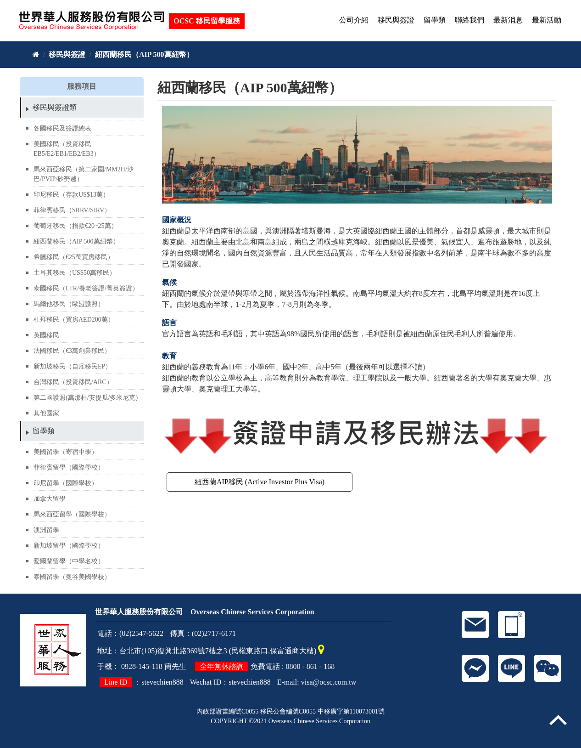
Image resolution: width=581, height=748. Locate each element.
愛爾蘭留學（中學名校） (69, 561)
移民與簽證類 (55, 107)
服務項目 (81, 86)
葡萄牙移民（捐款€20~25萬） (75, 225)
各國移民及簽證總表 (62, 128)
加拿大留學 (50, 498)
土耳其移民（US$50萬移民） (75, 272)
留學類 (435, 20)
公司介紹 (354, 20)
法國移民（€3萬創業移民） (72, 350)
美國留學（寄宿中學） (66, 451)
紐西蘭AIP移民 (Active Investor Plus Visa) (259, 482)
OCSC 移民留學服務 (207, 20)
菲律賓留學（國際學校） (69, 467)
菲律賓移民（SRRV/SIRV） (72, 210)
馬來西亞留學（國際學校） (72, 514)
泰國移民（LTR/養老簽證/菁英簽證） (86, 288)
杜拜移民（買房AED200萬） (74, 319)
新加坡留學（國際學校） (69, 545)
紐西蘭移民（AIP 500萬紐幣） (144, 54)
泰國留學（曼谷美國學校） (72, 576)
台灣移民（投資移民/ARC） (73, 382)
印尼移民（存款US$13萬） (71, 194)
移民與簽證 (396, 20)
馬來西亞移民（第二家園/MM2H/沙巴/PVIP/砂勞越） (84, 174)
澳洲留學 (46, 530)
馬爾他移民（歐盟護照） (69, 303)
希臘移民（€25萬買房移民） (74, 257)
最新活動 (546, 20)
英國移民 (46, 335)
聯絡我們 (469, 20)
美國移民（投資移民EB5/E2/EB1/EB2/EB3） (67, 149)
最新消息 (508, 20)
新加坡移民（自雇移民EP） (73, 366)
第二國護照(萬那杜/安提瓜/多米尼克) (86, 397)
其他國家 (46, 413)
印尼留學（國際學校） (66, 483)
